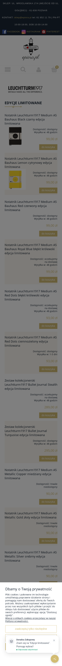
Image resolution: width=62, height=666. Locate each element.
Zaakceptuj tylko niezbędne (31, 628)
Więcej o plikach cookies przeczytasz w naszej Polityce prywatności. (30, 620)
